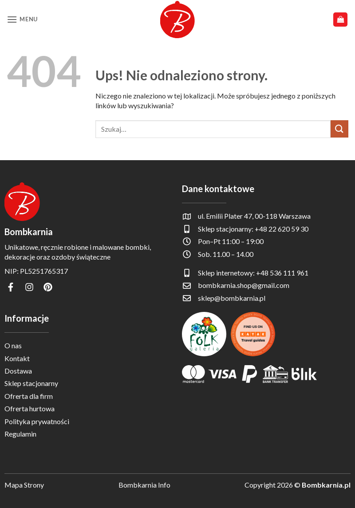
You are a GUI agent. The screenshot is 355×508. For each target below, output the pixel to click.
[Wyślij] (339, 129)
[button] (22, 19)
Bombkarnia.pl (326, 484)
